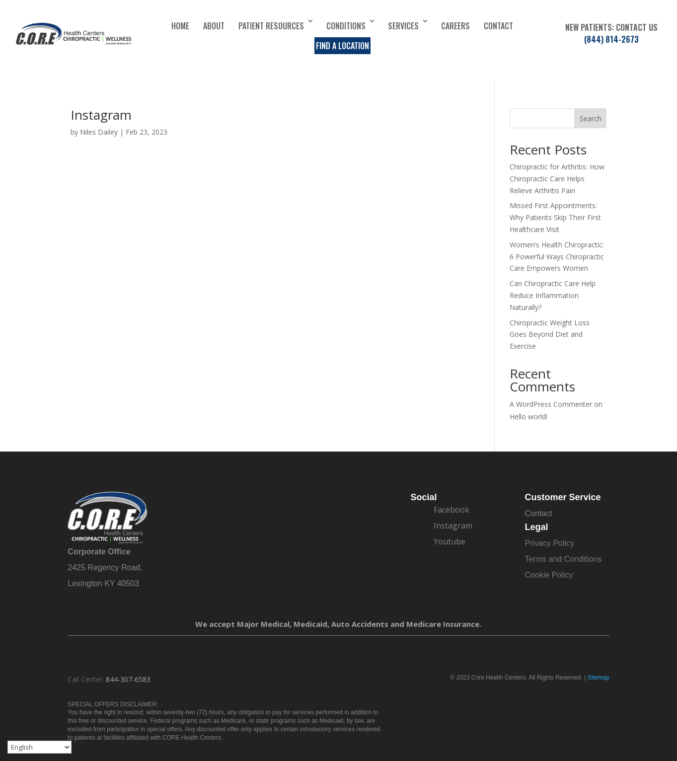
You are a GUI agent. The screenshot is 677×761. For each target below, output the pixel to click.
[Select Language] (39, 747)
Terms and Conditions (563, 559)
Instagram (101, 115)
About (214, 26)
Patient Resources (271, 26)
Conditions (346, 26)
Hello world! (528, 416)
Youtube (449, 541)
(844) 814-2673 (611, 39)
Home (180, 26)
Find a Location (342, 46)
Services (403, 26)
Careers (455, 26)
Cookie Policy (549, 575)
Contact (498, 26)
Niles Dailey (99, 132)
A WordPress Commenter (551, 404)
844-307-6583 (128, 679)
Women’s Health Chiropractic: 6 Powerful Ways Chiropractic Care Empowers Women (557, 256)
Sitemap (598, 677)
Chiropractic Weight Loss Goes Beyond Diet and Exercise (550, 334)
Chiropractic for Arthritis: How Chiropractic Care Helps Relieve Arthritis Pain (557, 178)
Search (591, 118)
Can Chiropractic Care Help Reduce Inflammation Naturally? (553, 295)
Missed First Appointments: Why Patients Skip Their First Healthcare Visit (555, 217)
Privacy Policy (550, 543)
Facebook (451, 509)
